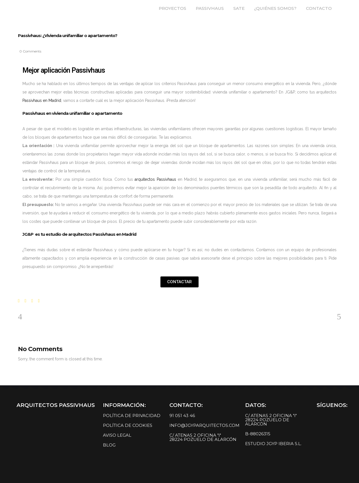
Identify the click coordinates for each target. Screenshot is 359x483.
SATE (239, 8)
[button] (179, 281)
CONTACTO (319, 8)
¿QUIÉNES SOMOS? (275, 8)
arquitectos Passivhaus (155, 179)
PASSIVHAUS (210, 8)
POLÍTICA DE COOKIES (127, 425)
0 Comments (30, 51)
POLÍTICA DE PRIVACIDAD (131, 415)
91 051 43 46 (182, 415)
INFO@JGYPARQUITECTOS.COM (204, 425)
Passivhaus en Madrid (41, 100)
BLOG (109, 445)
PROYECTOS (172, 8)
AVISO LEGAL (117, 435)
